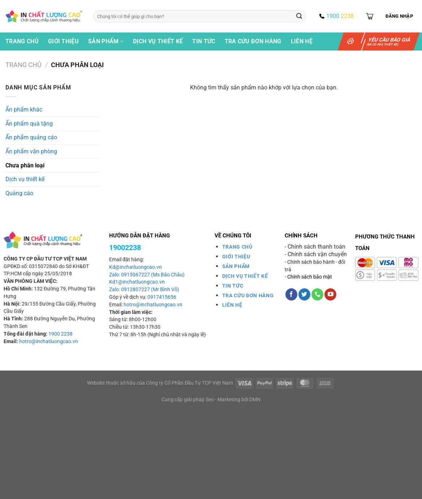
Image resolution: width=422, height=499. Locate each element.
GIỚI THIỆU (236, 256)
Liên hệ (302, 41)
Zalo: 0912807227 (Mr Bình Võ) (144, 289)
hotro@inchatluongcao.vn (48, 341)
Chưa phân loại (24, 165)
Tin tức (203, 41)
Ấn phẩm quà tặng (29, 123)
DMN (254, 400)
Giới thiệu (63, 41)
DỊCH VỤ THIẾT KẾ (245, 276)
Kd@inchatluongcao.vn (135, 267)
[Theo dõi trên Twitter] (304, 294)
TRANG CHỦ (237, 247)
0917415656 (161, 297)
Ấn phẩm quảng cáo (31, 137)
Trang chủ (22, 41)
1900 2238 (60, 334)
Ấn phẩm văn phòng (31, 151)
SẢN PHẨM (236, 266)
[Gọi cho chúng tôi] (317, 294)
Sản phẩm (106, 41)
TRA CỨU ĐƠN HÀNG (248, 295)
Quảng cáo (19, 193)
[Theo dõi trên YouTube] (330, 294)
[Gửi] (299, 16)
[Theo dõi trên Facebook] (291, 294)
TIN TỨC (233, 286)
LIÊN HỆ (232, 305)
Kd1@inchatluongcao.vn (137, 282)
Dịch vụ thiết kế (158, 41)
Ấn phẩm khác (23, 109)
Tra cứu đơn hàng (253, 41)
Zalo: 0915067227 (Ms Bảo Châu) (147, 275)
